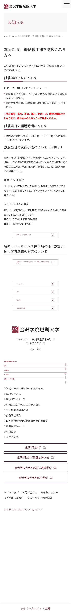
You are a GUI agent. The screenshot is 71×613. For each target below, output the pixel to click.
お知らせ (18, 36)
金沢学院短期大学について (21, 396)
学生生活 (9, 426)
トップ (7, 36)
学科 (7, 406)
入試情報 (9, 416)
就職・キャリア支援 (16, 436)
